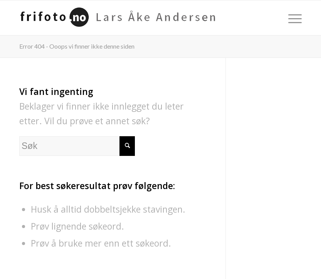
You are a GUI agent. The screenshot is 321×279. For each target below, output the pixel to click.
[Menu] (291, 17)
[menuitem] (291, 17)
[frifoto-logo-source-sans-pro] (120, 17)
